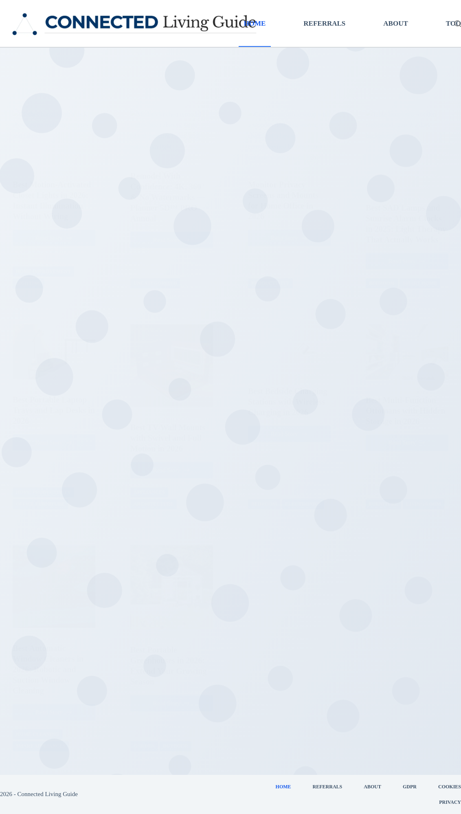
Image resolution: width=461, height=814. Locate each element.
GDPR (410, 786)
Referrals (324, 23)
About (395, 23)
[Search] (457, 23)
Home (255, 23)
